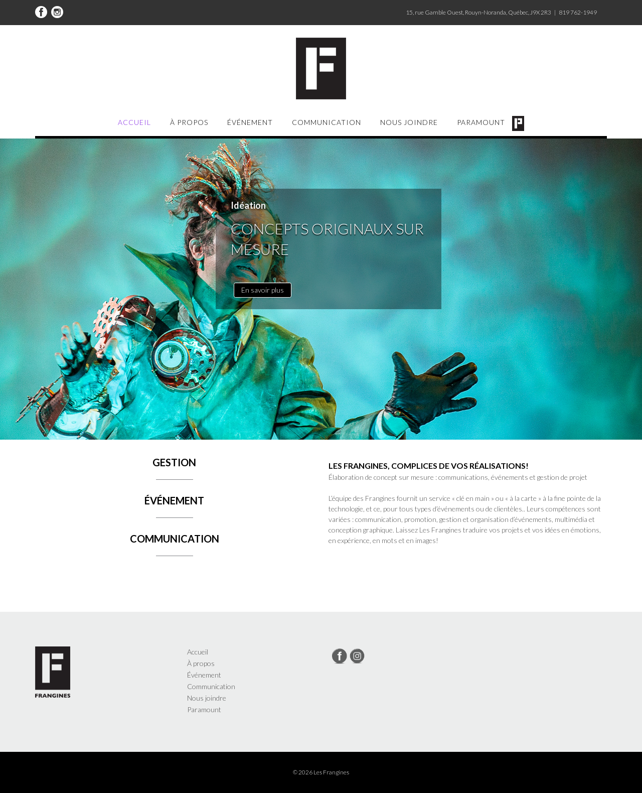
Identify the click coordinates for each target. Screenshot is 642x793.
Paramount (481, 122)
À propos (189, 122)
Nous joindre (409, 122)
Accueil (134, 122)
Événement (250, 122)
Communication (326, 122)
